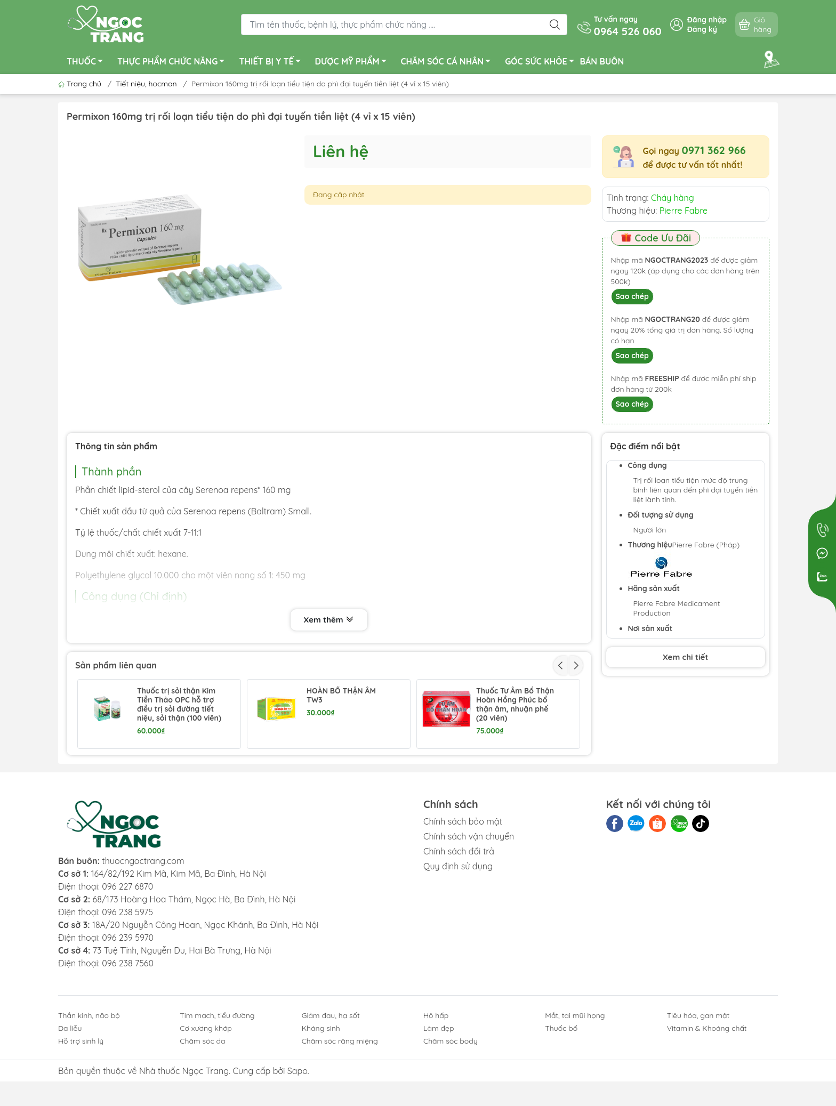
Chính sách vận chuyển (468, 900)
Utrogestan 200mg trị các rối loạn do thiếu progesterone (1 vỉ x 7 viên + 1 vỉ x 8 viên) (346, 774)
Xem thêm (329, 620)
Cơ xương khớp (206, 1092)
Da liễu (70, 1092)
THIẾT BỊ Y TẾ (272, 63)
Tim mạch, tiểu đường (217, 1079)
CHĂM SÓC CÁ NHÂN (449, 63)
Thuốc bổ (561, 1092)
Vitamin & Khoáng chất (707, 1092)
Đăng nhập (707, 20)
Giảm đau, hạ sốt (331, 1079)
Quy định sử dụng (458, 930)
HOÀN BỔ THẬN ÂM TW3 (341, 696)
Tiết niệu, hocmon (146, 83)
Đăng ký (702, 29)
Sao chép (632, 296)
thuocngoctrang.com (143, 924)
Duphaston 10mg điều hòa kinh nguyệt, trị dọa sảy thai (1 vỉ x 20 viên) (515, 774)
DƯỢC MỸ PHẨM (353, 63)
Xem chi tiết (685, 657)
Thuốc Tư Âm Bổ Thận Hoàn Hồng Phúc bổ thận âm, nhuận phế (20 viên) (515, 704)
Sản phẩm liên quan (116, 665)
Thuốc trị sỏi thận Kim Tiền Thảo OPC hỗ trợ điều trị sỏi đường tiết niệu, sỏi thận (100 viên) (179, 704)
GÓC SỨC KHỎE (542, 63)
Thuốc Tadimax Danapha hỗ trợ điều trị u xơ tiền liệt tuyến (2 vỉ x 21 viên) (179, 774)
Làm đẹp (438, 1092)
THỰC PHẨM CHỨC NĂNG (173, 63)
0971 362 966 (713, 150)
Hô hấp (435, 1079)
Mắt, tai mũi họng (575, 1079)
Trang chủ (80, 83)
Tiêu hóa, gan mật (698, 1079)
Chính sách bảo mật (462, 885)
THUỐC (88, 63)
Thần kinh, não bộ (89, 1079)
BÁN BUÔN (602, 61)
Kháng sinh (321, 1092)
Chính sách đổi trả (458, 915)
